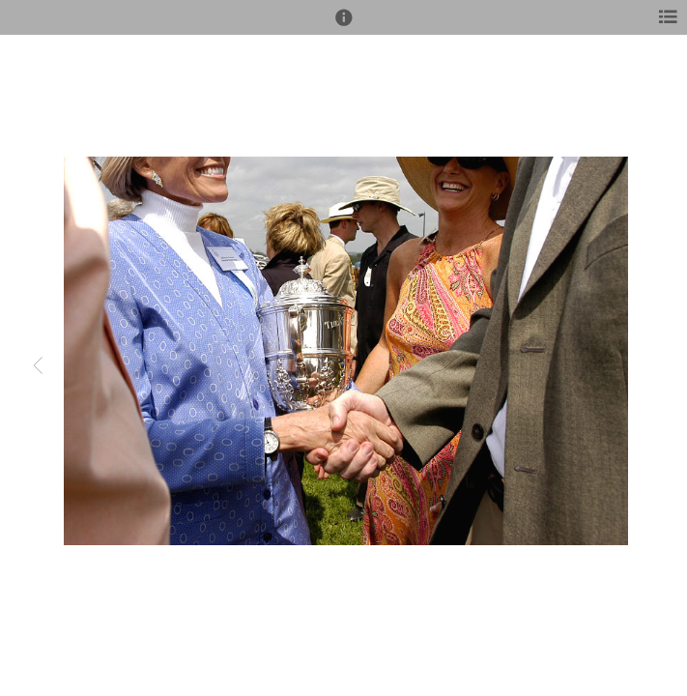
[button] (344, 26)
